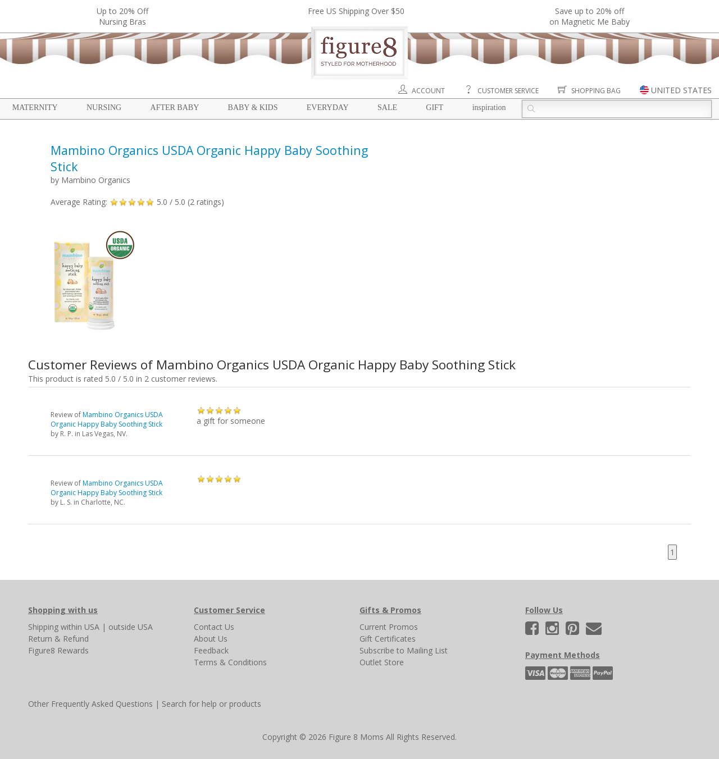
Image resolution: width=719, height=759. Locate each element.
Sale (387, 107)
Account (428, 90)
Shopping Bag (596, 90)
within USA (80, 626)
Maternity (35, 107)
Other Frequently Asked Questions (90, 703)
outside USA (130, 626)
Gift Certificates (388, 638)
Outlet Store (382, 662)
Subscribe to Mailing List (404, 650)
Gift (434, 107)
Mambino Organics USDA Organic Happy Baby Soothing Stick (107, 419)
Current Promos (389, 626)
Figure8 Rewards (58, 650)
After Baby (175, 107)
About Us (210, 638)
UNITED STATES (681, 90)
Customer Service (508, 90)
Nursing (104, 107)
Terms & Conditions (230, 662)
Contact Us (214, 626)
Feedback (211, 650)
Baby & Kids (253, 107)
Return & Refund (58, 638)
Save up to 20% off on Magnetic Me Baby (589, 16)
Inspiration (489, 107)
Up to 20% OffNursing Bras (122, 16)
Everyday (328, 107)
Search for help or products (211, 703)
